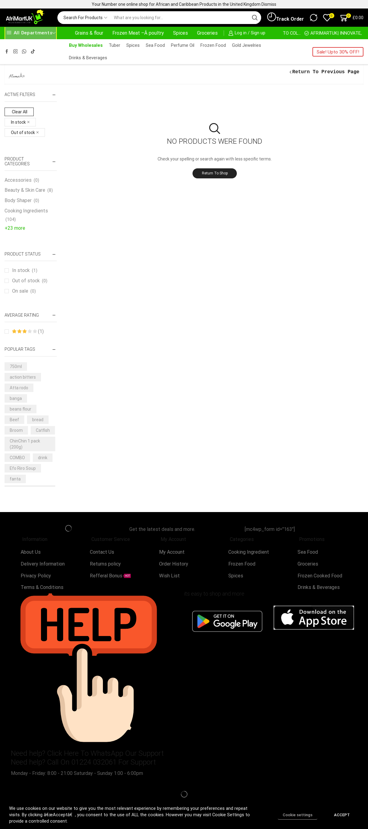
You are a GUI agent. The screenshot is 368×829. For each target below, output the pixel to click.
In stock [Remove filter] (18, 122)
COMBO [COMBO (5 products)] (17, 457)
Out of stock (29, 281)
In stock (24, 270)
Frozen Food (213, 45)
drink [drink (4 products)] (42, 457)
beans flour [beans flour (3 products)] (20, 409)
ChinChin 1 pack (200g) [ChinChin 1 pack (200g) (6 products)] (25, 444)
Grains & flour (89, 33)
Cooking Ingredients (26, 211)
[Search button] (254, 17)
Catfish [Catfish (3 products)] (43, 430)
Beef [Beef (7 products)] (14, 419)
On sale (24, 291)
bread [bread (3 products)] (37, 419)
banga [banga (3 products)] (16, 398)
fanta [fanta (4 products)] (15, 478)
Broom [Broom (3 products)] (16, 430)
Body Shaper (18, 200)
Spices (180, 33)
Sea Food (155, 45)
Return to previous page (325, 72)
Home (14, 77)
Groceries (207, 33)
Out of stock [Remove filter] (23, 132)
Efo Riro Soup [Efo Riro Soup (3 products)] (23, 468)
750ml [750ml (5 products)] (16, 366)
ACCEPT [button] (342, 815)
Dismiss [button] (268, 4)
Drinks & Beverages (88, 57)
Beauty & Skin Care (25, 190)
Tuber (114, 45)
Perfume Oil (182, 45)
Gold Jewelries (246, 45)
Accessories (18, 180)
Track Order (285, 17)
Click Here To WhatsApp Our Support (105, 753)
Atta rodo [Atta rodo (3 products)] (19, 387)
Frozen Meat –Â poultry (138, 33)
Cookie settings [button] (297, 815)
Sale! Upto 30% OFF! (338, 52)
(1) (28, 331)
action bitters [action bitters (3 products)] (23, 377)
